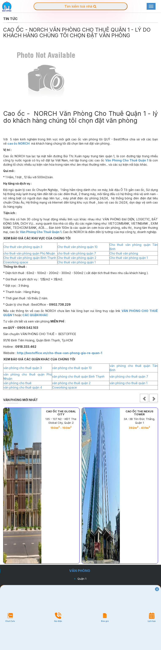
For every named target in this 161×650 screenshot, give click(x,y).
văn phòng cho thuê (17, 383)
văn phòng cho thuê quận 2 (71, 383)
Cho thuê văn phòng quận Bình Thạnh (29, 258)
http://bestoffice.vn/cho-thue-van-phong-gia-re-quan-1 (59, 353)
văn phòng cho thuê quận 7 (129, 376)
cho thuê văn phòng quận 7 (76, 253)
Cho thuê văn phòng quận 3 (22, 247)
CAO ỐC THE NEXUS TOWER (139, 413)
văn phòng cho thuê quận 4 (22, 387)
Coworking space (15, 262)
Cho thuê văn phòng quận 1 (129, 258)
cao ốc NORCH (18, 143)
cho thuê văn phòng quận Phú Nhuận (29, 253)
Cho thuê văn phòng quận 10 (77, 247)
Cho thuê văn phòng (124, 253)
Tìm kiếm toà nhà (80, 6)
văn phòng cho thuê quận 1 (128, 383)
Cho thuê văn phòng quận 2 (76, 258)
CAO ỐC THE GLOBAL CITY (61, 413)
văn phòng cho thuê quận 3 (22, 368)
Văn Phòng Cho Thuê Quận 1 (126, 160)
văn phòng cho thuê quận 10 (72, 368)
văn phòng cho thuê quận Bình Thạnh (78, 376)
